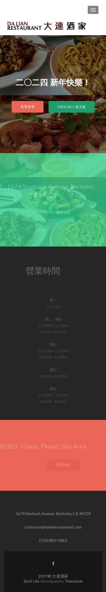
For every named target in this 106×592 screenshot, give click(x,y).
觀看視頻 (66, 464)
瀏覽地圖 (66, 213)
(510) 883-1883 (53, 540)
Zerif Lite (32, 581)
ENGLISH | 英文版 (71, 107)
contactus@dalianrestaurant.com (53, 526)
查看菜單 (27, 107)
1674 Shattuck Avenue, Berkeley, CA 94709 (53, 513)
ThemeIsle (74, 581)
